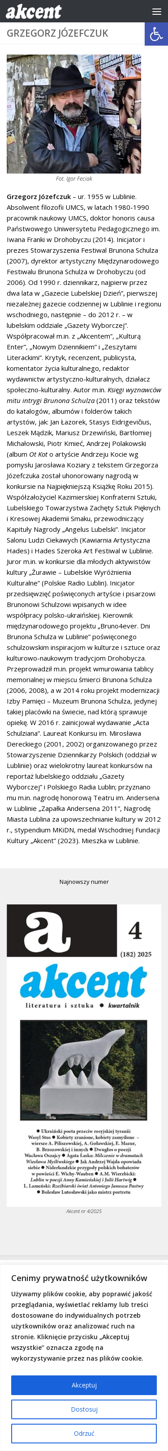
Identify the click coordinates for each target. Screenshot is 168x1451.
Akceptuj (84, 1385)
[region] (84, 1357)
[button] (156, 34)
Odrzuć (84, 1433)
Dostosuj (84, 1409)
